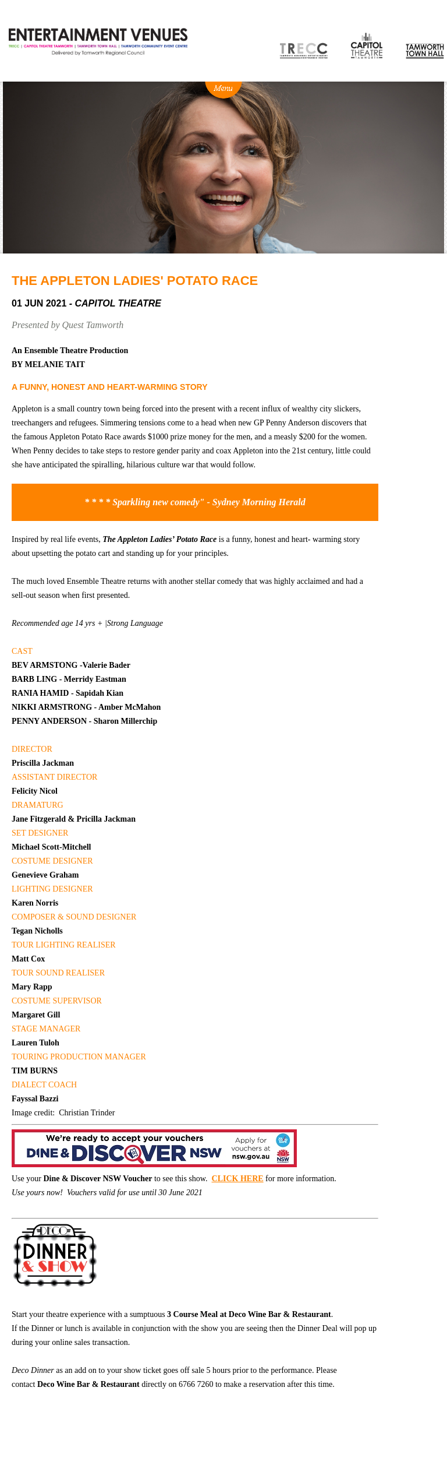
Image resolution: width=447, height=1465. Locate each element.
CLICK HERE (238, 1178)
